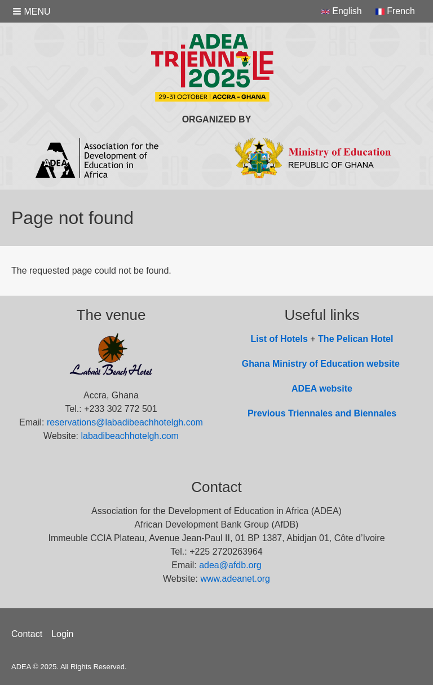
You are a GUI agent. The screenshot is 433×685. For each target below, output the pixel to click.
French (395, 11)
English (341, 11)
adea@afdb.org (230, 565)
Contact (26, 634)
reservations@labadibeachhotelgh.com (125, 422)
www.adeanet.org (235, 578)
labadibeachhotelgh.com (129, 436)
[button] (33, 11)
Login (62, 634)
